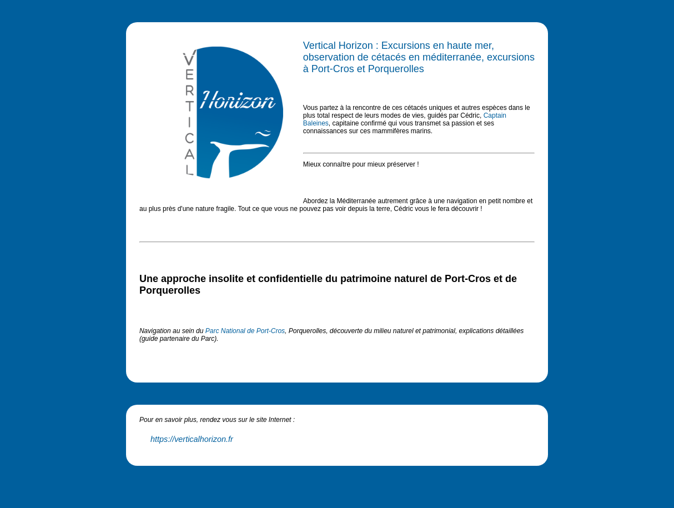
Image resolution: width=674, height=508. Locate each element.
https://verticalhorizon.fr (191, 439)
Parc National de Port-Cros (245, 331)
